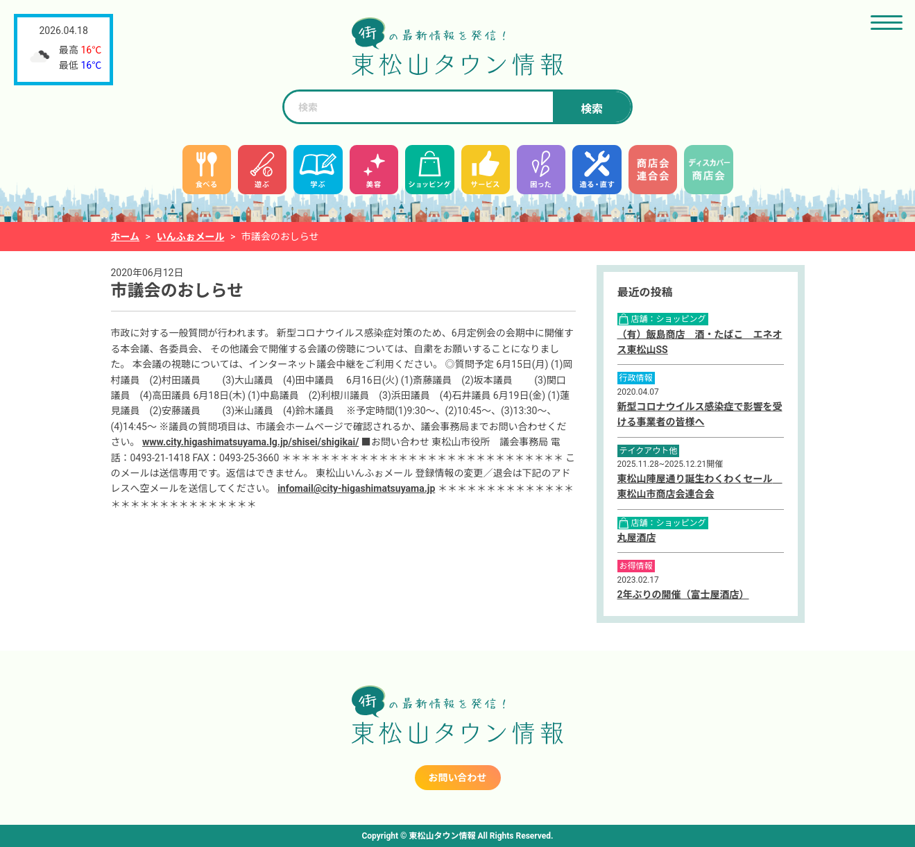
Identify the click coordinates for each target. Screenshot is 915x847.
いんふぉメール (190, 236)
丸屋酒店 (636, 537)
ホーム (125, 236)
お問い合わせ (458, 777)
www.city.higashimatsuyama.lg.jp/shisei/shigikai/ (250, 441)
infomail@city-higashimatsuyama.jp (356, 488)
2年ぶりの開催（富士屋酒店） (683, 594)
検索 (592, 109)
